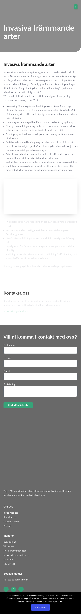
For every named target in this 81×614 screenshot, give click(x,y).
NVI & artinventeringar (15, 550)
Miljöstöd (8, 559)
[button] (75, 6)
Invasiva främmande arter (16, 555)
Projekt (7, 525)
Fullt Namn (9, 345)
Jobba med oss (11, 512)
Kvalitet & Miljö (11, 521)
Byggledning (10, 541)
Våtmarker (9, 546)
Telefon (7, 357)
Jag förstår (41, 607)
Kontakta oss (10, 517)
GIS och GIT (9, 563)
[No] (77, 602)
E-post (7, 371)
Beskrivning (9, 384)
